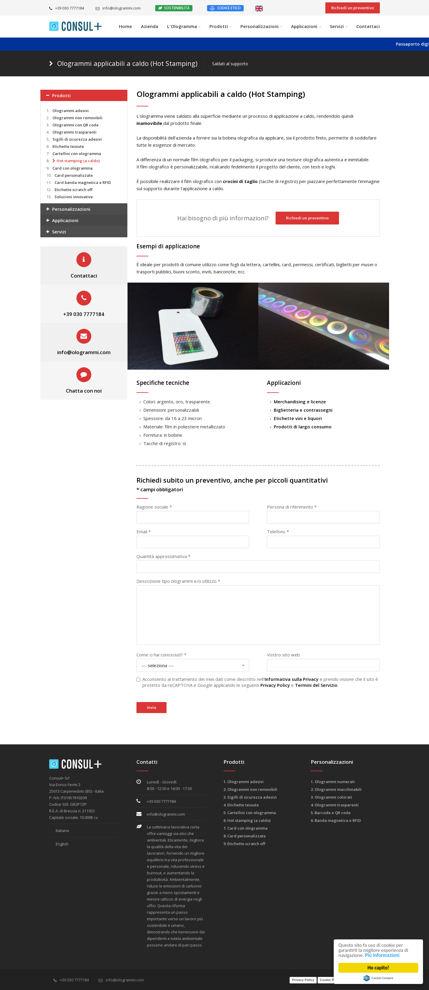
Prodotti (218, 26)
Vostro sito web (283, 655)
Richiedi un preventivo (352, 7)
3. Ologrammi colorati (331, 797)
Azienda (149, 26)
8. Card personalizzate (244, 836)
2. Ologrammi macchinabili (336, 789)
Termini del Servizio (316, 685)
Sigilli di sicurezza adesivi (77, 139)
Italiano (59, 830)
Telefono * (278, 531)
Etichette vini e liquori (298, 418)
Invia (151, 707)
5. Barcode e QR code (331, 812)
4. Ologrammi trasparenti (335, 805)
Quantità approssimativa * (163, 556)
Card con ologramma (72, 168)
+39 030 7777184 (66, 8)
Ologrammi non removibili (77, 117)
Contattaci (368, 26)
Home (125, 26)
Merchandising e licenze (300, 402)
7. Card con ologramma (245, 828)
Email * (143, 531)
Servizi (337, 26)
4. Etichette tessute (241, 805)
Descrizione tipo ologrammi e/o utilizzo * (178, 581)
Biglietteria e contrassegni (303, 410)
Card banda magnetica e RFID (83, 182)
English (59, 844)
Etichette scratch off (73, 189)
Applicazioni (304, 26)
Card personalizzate (74, 175)
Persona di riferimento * (292, 507)
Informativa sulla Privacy (291, 679)
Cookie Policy (330, 980)
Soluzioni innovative (74, 196)
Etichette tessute (68, 146)
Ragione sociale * (154, 507)
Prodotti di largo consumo (303, 427)
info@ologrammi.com (118, 8)
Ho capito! (378, 968)
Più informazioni (382, 955)
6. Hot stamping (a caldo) (247, 820)
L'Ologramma (182, 26)
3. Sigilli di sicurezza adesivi (250, 797)
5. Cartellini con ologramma (249, 812)
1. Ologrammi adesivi (243, 781)
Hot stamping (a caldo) (78, 160)
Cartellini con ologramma (76, 153)
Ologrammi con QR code (75, 125)
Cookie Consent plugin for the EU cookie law (378, 978)
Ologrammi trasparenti (74, 132)
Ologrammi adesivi (70, 110)
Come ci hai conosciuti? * (161, 655)
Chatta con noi (84, 390)
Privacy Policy (275, 685)
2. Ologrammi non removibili (250, 789)
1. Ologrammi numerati (333, 781)
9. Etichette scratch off (244, 843)
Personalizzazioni (259, 26)
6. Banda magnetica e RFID (336, 820)
